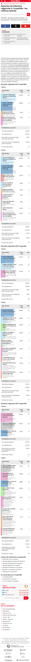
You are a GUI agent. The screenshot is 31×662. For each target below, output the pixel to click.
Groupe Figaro (13, 643)
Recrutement (23, 640)
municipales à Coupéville (22, 65)
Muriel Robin (6, 627)
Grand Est (22, 3)
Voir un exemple (24, 590)
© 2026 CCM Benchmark (23, 643)
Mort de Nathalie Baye (9, 609)
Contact (6, 640)
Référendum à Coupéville (9, 571)
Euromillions (6, 629)
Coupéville (19, 38)
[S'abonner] (15, 598)
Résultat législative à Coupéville (11, 565)
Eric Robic (5, 625)
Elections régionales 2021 (11, 3)
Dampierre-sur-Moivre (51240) (19, 19)
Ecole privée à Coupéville (9, 579)
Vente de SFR (6, 621)
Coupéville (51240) (7, 577)
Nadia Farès (6, 611)
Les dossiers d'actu (8, 594)
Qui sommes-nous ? (6, 638)
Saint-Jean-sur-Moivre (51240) (16, 18)
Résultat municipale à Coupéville (11, 569)
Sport (4, 592)
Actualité (5, 590)
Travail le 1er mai (7, 623)
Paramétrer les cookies (18, 641)
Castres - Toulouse (8, 619)
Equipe (14, 638)
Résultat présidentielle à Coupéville (12, 563)
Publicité (27, 638)
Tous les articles (12, 640)
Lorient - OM (6, 617)
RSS (18, 640)
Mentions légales (5, 643)
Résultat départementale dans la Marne (13, 561)
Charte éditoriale (20, 638)
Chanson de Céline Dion (9, 615)
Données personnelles (7, 641)
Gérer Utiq (26, 641)
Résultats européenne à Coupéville (12, 567)
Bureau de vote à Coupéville (10, 559)
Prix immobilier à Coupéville (10, 581)
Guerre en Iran (7, 613)
